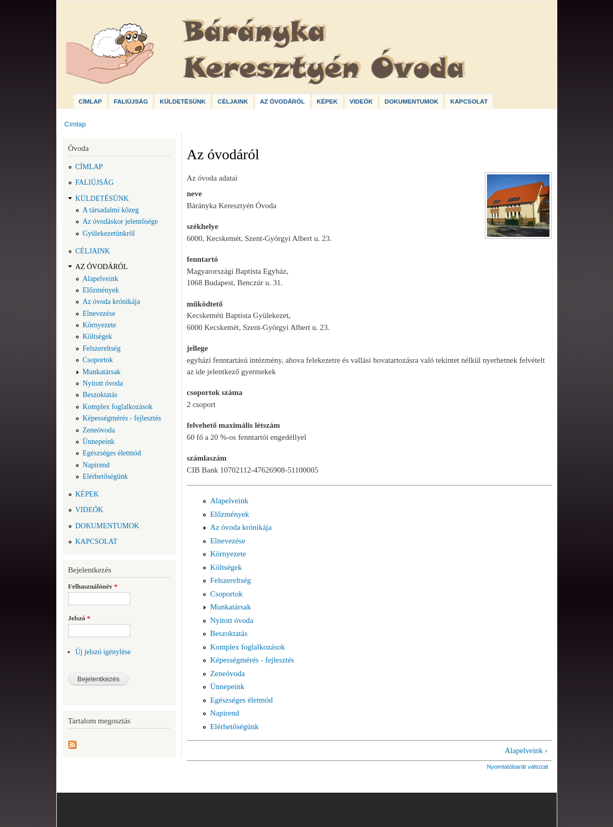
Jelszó (79, 618)
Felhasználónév (93, 586)
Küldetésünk (183, 101)
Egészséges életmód (112, 453)
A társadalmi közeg (111, 210)
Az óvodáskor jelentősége (120, 221)
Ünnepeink (99, 442)
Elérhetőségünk (105, 476)
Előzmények (101, 290)
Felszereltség (102, 348)
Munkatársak (102, 372)
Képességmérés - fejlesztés (122, 418)
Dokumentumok (412, 101)
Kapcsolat (468, 101)
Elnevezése (99, 313)
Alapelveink (100, 279)
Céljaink (233, 101)
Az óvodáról (282, 101)
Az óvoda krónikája (111, 302)
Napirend (96, 465)
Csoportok (98, 360)
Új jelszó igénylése (103, 652)
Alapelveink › (526, 750)
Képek (327, 101)
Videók (361, 101)
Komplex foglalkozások (118, 407)
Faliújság (131, 101)
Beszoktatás (100, 395)
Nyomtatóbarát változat (517, 767)
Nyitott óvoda (103, 383)
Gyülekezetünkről (109, 233)
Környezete (100, 325)
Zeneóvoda (99, 430)
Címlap (90, 101)
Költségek (97, 336)
